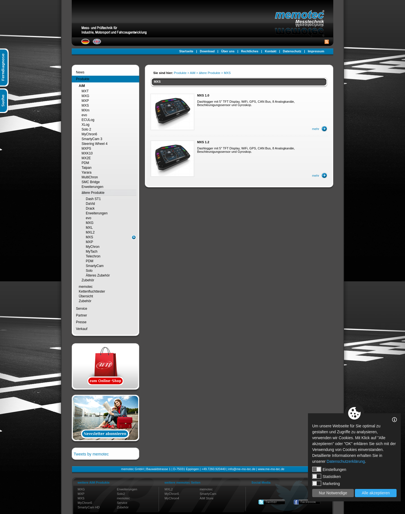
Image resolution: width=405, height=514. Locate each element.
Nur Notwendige (333, 493)
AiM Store (206, 498)
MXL (89, 228)
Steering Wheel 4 (94, 144)
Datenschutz (292, 51)
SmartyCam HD (89, 507)
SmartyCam (95, 266)
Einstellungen (329, 469)
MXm (85, 110)
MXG (85, 96)
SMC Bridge (91, 182)
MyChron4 (172, 498)
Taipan (86, 168)
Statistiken (326, 476)
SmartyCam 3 (92, 139)
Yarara (86, 172)
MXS (85, 105)
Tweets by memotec (91, 454)
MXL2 (90, 232)
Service (81, 309)
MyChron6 (89, 134)
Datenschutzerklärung (346, 461)
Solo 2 (86, 129)
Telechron (93, 256)
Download (207, 51)
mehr (316, 129)
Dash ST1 (93, 199)
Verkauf (81, 329)
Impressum (316, 51)
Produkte (82, 79)
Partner (81, 315)
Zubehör (88, 280)
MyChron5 (85, 502)
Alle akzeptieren (376, 493)
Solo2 (121, 493)
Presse (81, 322)
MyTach (91, 251)
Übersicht (86, 296)
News (80, 72)
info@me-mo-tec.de (241, 469)
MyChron (93, 247)
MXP (85, 101)
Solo (89, 271)
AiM (82, 86)
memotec (86, 287)
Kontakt (270, 51)
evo (84, 115)
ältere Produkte (93, 193)
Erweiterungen (92, 187)
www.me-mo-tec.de (271, 469)
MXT (85, 91)
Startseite (186, 51)
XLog (85, 125)
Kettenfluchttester (92, 291)
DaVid (90, 204)
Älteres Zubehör (98, 275)
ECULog (88, 120)
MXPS (86, 149)
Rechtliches (249, 51)
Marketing (326, 483)
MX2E (86, 158)
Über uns (228, 51)
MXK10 (87, 153)
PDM (85, 163)
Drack (90, 208)
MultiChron (90, 177)
